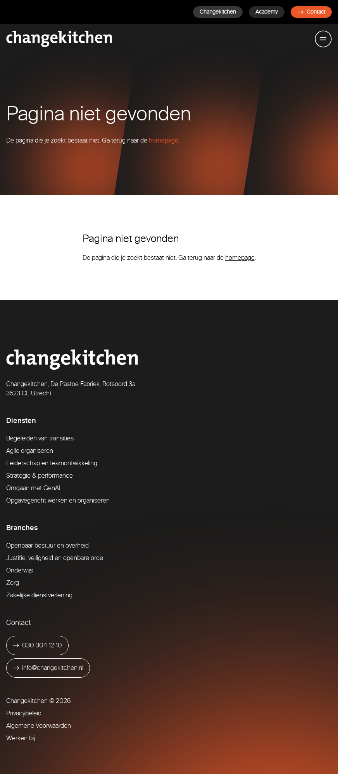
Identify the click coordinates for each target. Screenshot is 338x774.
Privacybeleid (23, 713)
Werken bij (20, 738)
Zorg (12, 582)
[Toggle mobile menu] (323, 38)
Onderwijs (19, 570)
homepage (163, 140)
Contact (311, 12)
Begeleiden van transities (40, 438)
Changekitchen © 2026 (38, 700)
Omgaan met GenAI (33, 488)
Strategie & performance (39, 475)
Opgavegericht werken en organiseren (58, 500)
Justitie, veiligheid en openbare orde (54, 558)
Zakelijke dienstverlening (39, 595)
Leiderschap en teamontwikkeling (51, 463)
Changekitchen (218, 12)
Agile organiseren (29, 450)
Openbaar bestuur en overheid (47, 545)
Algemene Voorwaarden (38, 725)
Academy (266, 12)
